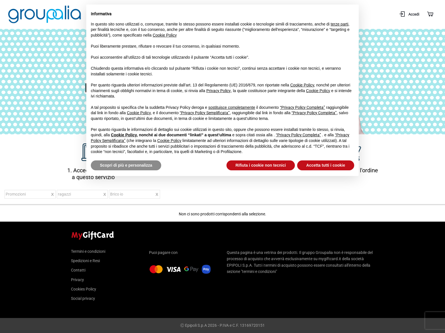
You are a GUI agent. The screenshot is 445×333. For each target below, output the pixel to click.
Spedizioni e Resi (85, 260)
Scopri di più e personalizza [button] (126, 165)
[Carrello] (430, 14)
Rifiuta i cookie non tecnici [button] (261, 165)
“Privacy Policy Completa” (302, 107)
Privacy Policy (218, 90)
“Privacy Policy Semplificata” (205, 113)
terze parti (339, 24)
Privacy (77, 279)
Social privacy (83, 298)
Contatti (78, 270)
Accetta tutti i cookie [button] (325, 165)
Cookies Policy (83, 289)
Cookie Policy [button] (165, 35)
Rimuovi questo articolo (52, 195)
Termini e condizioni (88, 251)
